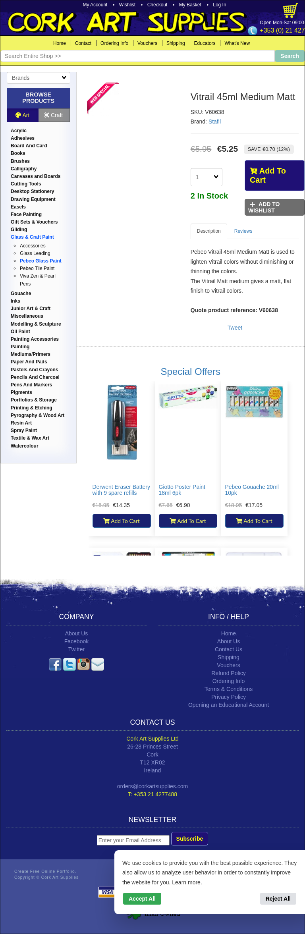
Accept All (142, 898)
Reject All (278, 898)
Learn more (186, 882)
